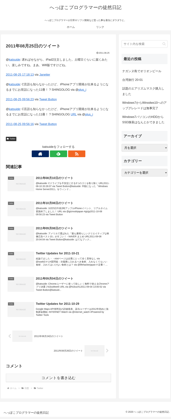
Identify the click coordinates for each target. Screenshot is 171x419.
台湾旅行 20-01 (132, 79)
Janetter (44, 74)
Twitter (11, 139)
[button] (164, 44)
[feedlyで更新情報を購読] (58, 153)
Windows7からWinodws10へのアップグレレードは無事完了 (144, 105)
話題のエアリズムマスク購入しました (143, 91)
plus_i (82, 89)
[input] (144, 44)
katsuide (14, 59)
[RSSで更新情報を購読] (66, 153)
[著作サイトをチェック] (50, 153)
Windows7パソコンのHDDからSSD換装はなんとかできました (143, 119)
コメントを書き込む (58, 380)
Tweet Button (48, 99)
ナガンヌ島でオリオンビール (141, 71)
